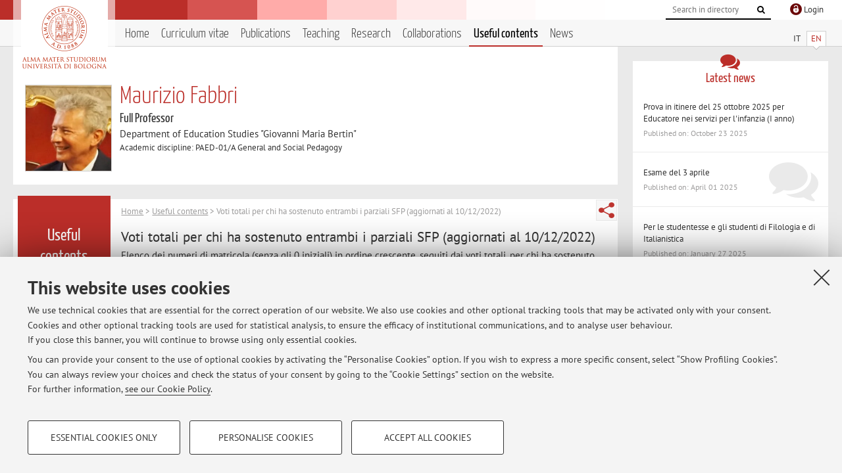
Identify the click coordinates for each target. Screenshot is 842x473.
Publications (266, 34)
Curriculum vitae (195, 34)
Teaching (321, 34)
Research (371, 34)
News (562, 34)
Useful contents (506, 34)
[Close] (821, 277)
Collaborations (432, 34)
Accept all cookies (427, 437)
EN (816, 38)
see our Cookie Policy (167, 389)
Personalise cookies (265, 437)
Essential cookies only (104, 437)
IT (797, 38)
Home (137, 34)
